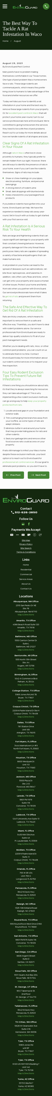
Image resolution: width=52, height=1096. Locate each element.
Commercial (26, 574)
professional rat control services (18, 462)
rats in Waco (18, 152)
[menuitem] (26, 540)
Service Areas (26, 579)
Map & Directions (26, 614)
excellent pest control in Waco (24, 113)
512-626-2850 (26, 512)
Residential (26, 569)
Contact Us (26, 588)
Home (26, 564)
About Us (26, 583)
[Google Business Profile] (23, 524)
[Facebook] (28, 524)
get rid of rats (11, 296)
